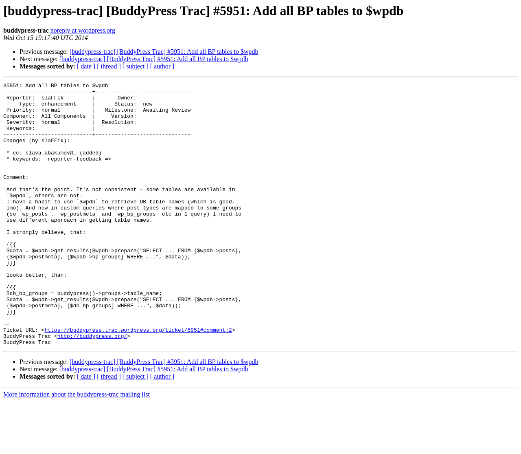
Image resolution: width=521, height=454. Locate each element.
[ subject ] (136, 66)
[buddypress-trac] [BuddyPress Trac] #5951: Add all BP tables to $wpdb (164, 51)
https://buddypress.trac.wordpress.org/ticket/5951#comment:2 (138, 379)
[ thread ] (109, 66)
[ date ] (86, 66)
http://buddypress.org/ (92, 387)
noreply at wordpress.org (82, 30)
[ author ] (162, 66)
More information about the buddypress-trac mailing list (76, 446)
